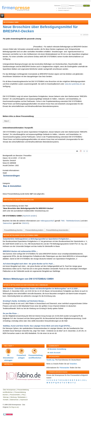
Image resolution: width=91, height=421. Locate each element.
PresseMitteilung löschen (13, 230)
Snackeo (73, 364)
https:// (6, 121)
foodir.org (50, 360)
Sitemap (6, 397)
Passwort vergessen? (63, 10)
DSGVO (25, 223)
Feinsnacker (64, 368)
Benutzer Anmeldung (57, 349)
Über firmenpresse (9, 390)
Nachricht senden (29, 216)
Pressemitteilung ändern (34, 230)
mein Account (54, 353)
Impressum (24, 400)
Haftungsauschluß (47, 221)
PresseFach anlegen (21, 353)
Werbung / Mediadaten (18, 397)
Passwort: (72, 5)
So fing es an (13, 407)
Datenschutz (7, 223)
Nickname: (57, 5)
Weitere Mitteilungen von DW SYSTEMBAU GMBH (28, 279)
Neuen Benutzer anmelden (65, 8)
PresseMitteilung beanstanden (57, 230)
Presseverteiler (15, 395)
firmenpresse (17, 8)
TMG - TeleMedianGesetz (70, 221)
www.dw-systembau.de (73, 84)
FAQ (23, 395)
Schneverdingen (11, 175)
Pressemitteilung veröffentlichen (34, 353)
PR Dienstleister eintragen (8, 353)
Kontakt (5, 400)
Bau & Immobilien (12, 186)
